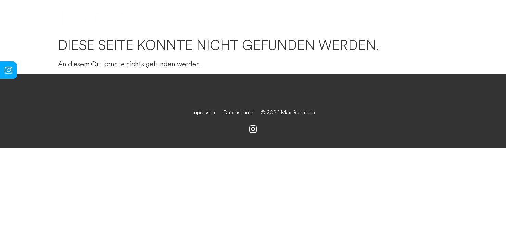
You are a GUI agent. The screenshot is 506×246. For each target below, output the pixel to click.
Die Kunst (230, 17)
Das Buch (354, 17)
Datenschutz (239, 112)
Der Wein (293, 17)
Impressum (204, 112)
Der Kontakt (424, 17)
